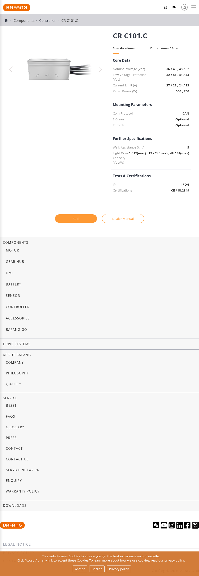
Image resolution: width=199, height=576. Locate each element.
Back (76, 218)
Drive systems (17, 344)
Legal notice (17, 544)
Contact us (17, 459)
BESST (11, 405)
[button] (100, 69)
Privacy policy (119, 569)
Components (15, 242)
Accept (80, 569)
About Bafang (17, 355)
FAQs (10, 416)
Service (10, 398)
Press (11, 438)
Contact (14, 448)
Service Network (22, 470)
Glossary (15, 427)
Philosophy (17, 373)
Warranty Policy (22, 491)
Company (15, 362)
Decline (97, 569)
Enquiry (14, 480)
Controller (48, 20)
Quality (13, 384)
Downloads (14, 505)
